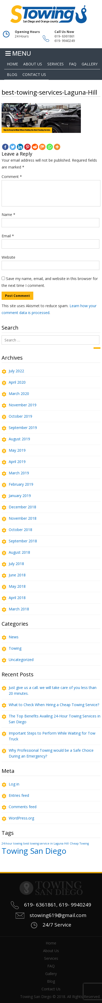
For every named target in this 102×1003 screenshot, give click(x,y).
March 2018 (19, 608)
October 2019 (20, 416)
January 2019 (20, 495)
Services (55, 63)
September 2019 (23, 427)
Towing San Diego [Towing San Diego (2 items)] (34, 851)
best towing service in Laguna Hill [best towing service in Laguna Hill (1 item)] (46, 843)
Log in (14, 784)
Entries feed (19, 795)
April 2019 (17, 461)
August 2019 (19, 438)
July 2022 (16, 370)
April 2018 (17, 597)
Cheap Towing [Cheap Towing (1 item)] (79, 843)
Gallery (90, 63)
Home (12, 63)
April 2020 (17, 382)
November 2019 (22, 404)
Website (8, 257)
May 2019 (17, 450)
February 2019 (21, 484)
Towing (15, 648)
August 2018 (19, 552)
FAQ (72, 63)
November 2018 (22, 518)
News (13, 636)
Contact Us (34, 74)
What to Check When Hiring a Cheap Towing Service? (54, 704)
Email (8, 235)
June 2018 (17, 574)
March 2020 (19, 393)
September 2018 (23, 540)
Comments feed (22, 806)
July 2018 (16, 563)
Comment (12, 176)
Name (8, 214)
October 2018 (20, 529)
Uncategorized (21, 659)
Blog (12, 74)
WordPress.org (21, 818)
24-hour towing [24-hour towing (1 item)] (12, 843)
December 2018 (22, 506)
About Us (32, 63)
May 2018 (17, 586)
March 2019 (19, 472)
